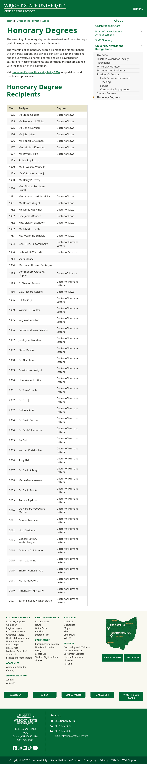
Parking (68, 663)
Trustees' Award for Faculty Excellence (113, 60)
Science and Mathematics (19, 657)
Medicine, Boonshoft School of (16, 653)
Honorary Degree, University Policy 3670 (36, 72)
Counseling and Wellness (77, 647)
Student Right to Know (46, 657)
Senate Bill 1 (41, 653)
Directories (69, 624)
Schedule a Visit (112, 657)
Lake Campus (13, 644)
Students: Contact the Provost (71, 736)
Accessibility (40, 760)
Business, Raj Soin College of (15, 623)
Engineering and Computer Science (15, 630)
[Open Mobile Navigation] (138, 9)
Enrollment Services (74, 653)
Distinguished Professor (111, 70)
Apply (44, 694)
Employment (73, 694)
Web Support (130, 760)
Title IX (38, 660)
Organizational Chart (107, 26)
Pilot (66, 631)
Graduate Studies (15, 634)
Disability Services (73, 650)
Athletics (14, 682)
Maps (67, 628)
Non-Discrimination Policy (45, 649)
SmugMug (73, 634)
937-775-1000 (25, 740)
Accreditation (42, 621)
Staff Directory (103, 40)
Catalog (10, 670)
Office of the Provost (19, 11)
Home (10, 20)
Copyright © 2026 (19, 760)
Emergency (90, 760)
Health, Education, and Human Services (18, 639)
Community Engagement (115, 89)
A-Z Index (15, 694)
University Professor (109, 66)
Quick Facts (41, 628)
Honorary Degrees (108, 97)
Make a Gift (102, 694)
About (45, 20)
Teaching (105, 82)
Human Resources (73, 657)
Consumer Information (47, 643)
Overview (102, 55)
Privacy (104, 760)
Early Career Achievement (115, 78)
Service (104, 85)
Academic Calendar (16, 666)
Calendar (68, 621)
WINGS (67, 637)
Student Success (106, 93)
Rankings (39, 631)
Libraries (68, 660)
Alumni (14, 679)
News (38, 624)
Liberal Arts (12, 647)
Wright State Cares (131, 696)
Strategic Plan (42, 634)
